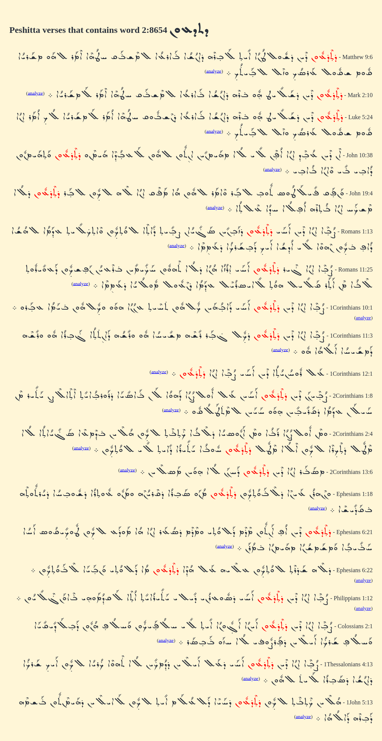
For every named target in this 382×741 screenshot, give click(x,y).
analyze (214, 71)
